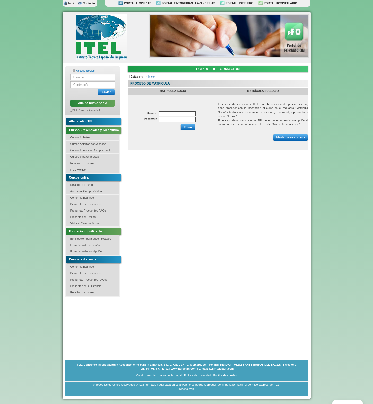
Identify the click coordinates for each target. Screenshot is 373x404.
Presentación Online (83, 216)
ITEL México (78, 169)
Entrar (188, 127)
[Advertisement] (91, 328)
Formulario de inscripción (86, 251)
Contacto (86, 3)
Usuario (152, 113)
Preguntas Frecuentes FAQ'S (88, 279)
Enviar (106, 92)
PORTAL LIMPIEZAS (134, 3)
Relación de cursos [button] (82, 163)
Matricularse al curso (290, 137)
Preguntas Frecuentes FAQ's (88, 210)
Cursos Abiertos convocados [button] (88, 143)
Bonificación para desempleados (90, 238)
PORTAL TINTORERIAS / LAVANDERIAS (185, 3)
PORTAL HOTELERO (236, 3)
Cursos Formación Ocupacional (90, 150)
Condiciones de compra (151, 375)
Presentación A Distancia (86, 286)
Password (150, 118)
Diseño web (186, 388)
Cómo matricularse (82, 197)
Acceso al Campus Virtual (86, 191)
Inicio (70, 3)
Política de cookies (225, 375)
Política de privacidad (197, 375)
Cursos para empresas (84, 156)
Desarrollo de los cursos (85, 204)
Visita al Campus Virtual (85, 223)
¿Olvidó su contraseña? (85, 110)
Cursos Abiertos (80, 137)
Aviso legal (175, 375)
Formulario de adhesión (85, 245)
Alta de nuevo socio (92, 103)
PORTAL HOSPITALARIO (277, 3)
